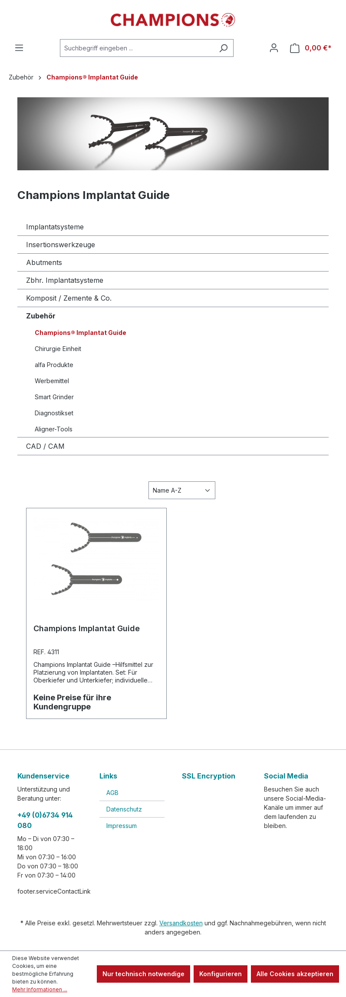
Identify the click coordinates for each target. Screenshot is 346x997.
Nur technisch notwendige (143, 973)
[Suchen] (223, 48)
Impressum (121, 825)
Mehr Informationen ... (39, 989)
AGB (112, 792)
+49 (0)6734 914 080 (45, 820)
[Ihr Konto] (274, 47)
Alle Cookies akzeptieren (295, 973)
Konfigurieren (220, 973)
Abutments (44, 262)
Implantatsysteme (55, 226)
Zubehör (41, 315)
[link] (214, 807)
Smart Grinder (54, 397)
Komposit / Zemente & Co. (69, 298)
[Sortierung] (181, 490)
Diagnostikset (54, 413)
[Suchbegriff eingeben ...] (137, 48)
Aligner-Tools (53, 429)
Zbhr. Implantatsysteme (64, 280)
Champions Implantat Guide (86, 628)
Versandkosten (181, 923)
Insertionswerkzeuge (60, 244)
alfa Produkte (54, 364)
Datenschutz (124, 809)
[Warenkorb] (310, 48)
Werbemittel (52, 380)
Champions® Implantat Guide (80, 332)
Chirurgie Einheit (58, 348)
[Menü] (19, 47)
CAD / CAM (45, 446)
